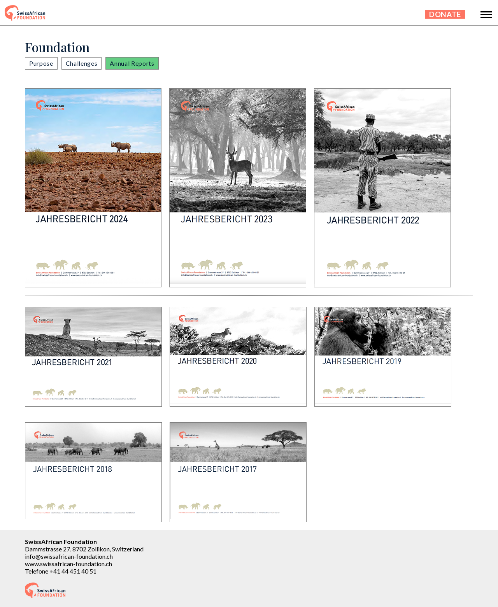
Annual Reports (132, 63)
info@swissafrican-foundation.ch (69, 556)
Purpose (41, 63)
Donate (445, 14)
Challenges (82, 63)
